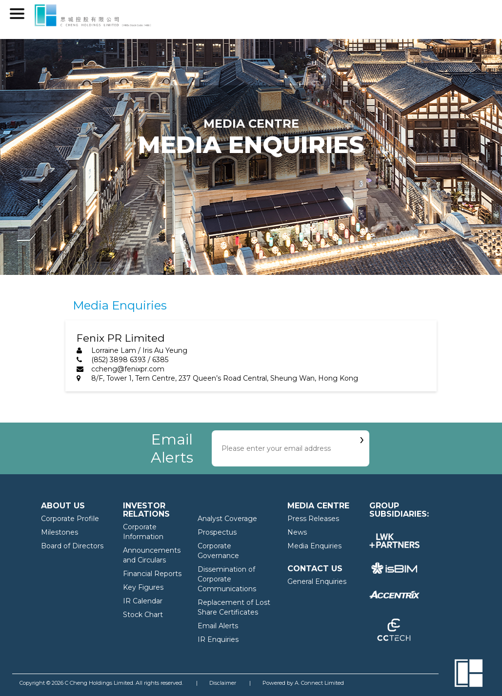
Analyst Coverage (227, 518)
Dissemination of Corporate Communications (227, 579)
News (297, 532)
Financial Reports (152, 573)
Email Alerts (218, 625)
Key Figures (143, 587)
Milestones (59, 532)
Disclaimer (222, 682)
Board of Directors (72, 545)
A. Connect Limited (319, 682)
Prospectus (217, 532)
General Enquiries (316, 581)
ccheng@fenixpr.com (127, 369)
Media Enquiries (314, 545)
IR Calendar (142, 601)
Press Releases (313, 518)
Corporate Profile (70, 518)
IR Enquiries (218, 639)
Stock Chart (143, 614)
